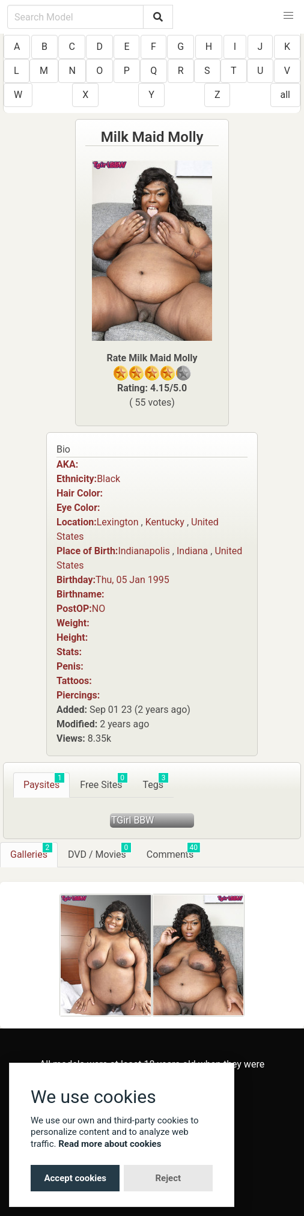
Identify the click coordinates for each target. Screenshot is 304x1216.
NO (98, 608)
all (285, 94)
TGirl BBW (132, 820)
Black (108, 478)
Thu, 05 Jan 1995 (132, 579)
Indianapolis (144, 551)
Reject (168, 1178)
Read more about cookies (109, 1143)
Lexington (118, 522)
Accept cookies (75, 1178)
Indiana (192, 551)
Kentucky (164, 522)
